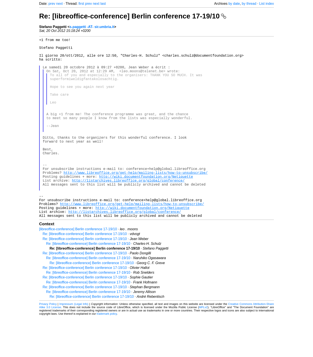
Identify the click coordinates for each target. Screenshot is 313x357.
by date (234, 3)
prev (51, 3)
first (81, 3)
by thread (249, 3)
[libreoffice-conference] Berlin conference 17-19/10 (78, 269)
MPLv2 (203, 347)
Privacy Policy (48, 343)
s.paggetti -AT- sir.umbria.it (92, 27)
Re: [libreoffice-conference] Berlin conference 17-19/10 (132, 16)
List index (266, 3)
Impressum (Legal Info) (73, 343)
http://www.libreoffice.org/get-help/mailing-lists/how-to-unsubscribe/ (136, 203)
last (103, 3)
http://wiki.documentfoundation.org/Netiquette (146, 207)
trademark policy (107, 353)
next (59, 3)
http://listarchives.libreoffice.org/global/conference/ (128, 212)
